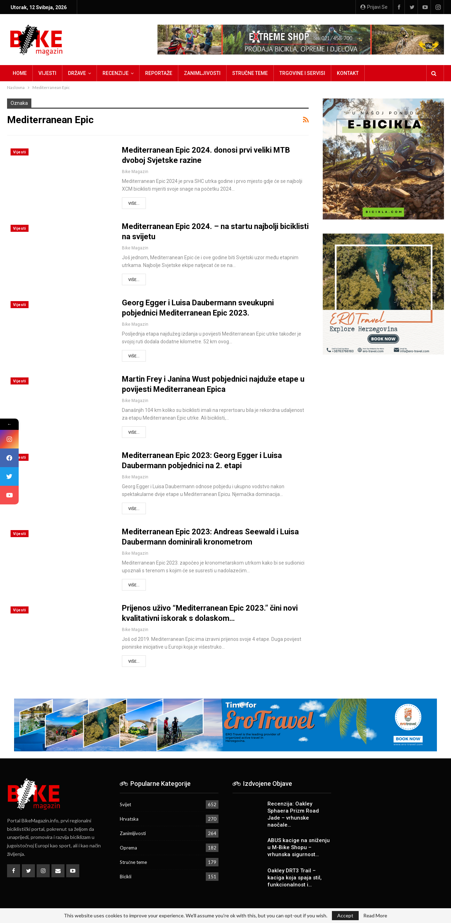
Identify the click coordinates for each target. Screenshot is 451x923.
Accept (345, 915)
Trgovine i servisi (302, 73)
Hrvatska (129, 819)
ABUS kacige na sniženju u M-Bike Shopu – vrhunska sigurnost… (298, 847)
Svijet (125, 804)
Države (77, 73)
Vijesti (47, 73)
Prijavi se (374, 7)
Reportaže (158, 73)
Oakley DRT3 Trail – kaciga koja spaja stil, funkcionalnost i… (294, 877)
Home (20, 73)
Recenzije (116, 73)
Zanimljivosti (202, 73)
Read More (375, 915)
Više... (134, 203)
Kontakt (348, 73)
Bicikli (125, 876)
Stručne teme (250, 73)
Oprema (128, 848)
